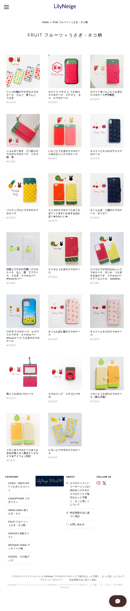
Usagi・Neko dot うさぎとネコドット (19, 487)
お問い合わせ (77, 524)
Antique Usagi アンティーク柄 (19, 547)
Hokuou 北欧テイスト (18, 535)
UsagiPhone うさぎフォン (19, 500)
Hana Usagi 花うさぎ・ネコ (18, 512)
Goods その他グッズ (18, 558)
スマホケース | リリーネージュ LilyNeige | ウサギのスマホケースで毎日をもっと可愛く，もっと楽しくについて (80, 494)
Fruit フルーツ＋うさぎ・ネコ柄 (18, 523)
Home (45, 22)
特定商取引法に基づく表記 (80, 514)
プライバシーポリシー (51, 580)
